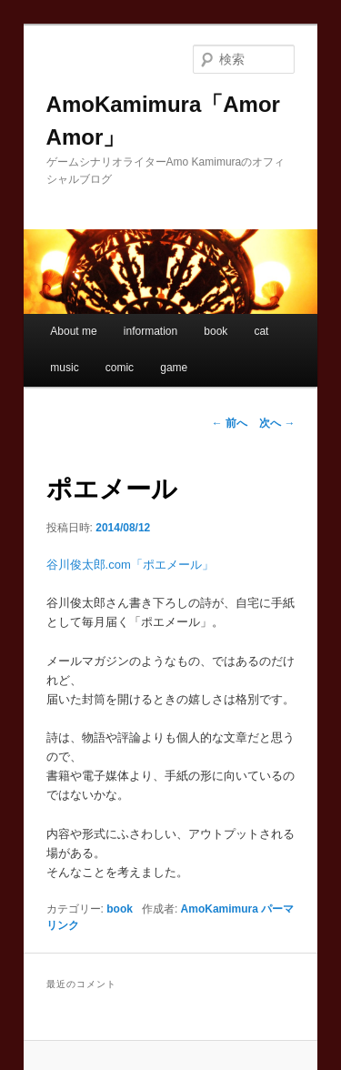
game (173, 367)
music (64, 367)
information (150, 331)
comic (119, 367)
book (215, 331)
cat (261, 331)
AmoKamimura (219, 909)
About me (73, 331)
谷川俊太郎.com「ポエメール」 (130, 564)
